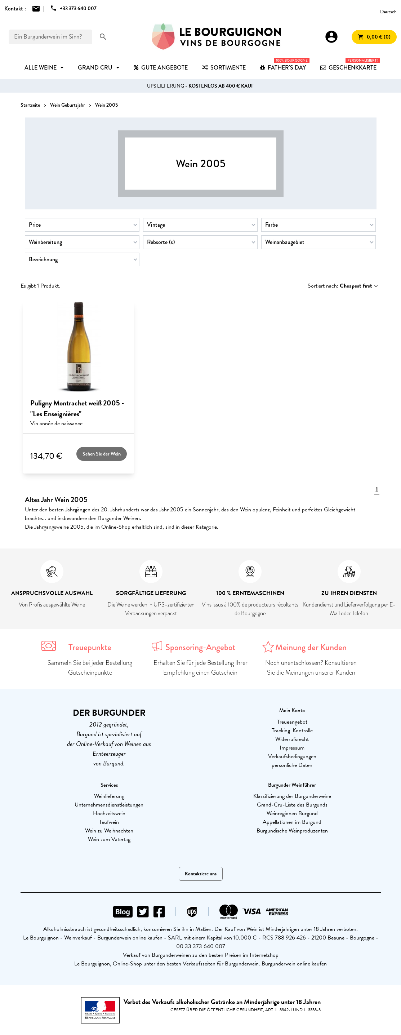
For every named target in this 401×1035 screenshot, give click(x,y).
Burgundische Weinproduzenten (292, 830)
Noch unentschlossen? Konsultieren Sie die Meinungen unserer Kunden (311, 667)
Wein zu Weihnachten (109, 830)
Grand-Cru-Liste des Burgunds (292, 804)
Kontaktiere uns (201, 874)
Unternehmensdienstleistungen (109, 804)
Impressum (292, 747)
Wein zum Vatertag (109, 839)
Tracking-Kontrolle (292, 730)
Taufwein (109, 822)
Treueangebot (292, 722)
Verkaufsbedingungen (292, 756)
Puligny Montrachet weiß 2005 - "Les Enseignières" (77, 408)
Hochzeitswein (109, 813)
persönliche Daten (292, 765)
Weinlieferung (109, 796)
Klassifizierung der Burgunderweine (292, 796)
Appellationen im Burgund (292, 822)
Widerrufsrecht (292, 739)
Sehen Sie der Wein (102, 454)
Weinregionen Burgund (292, 813)
